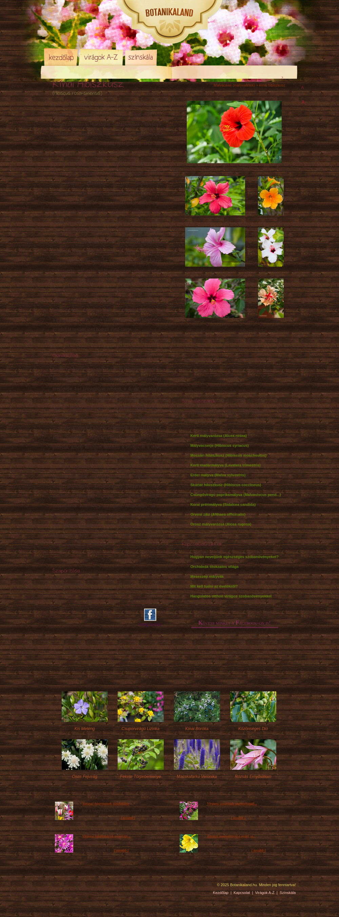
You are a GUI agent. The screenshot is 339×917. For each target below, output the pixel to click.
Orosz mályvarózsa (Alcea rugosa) (221, 524)
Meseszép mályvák (207, 576)
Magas (15, 142)
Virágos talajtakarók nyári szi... (106, 836)
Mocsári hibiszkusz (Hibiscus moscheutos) (228, 455)
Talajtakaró (18, 199)
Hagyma (23, 102)
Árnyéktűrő (18, 208)
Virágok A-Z (101, 56)
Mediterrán (18, 183)
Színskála (141, 56)
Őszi (13, 167)
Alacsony (17, 126)
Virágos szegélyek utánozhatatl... (232, 803)
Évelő (14, 94)
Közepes (17, 134)
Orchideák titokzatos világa (215, 567)
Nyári (13, 159)
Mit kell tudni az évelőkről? (214, 586)
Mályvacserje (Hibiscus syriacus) (220, 445)
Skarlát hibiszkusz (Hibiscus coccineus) (226, 485)
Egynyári (17, 85)
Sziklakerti (18, 118)
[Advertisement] (92, 618)
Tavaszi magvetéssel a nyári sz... (231, 836)
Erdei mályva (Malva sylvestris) (218, 475)
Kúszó (14, 175)
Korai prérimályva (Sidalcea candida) (223, 504)
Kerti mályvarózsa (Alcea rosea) (219, 436)
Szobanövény (21, 216)
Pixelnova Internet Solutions (60, 887)
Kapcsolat (242, 893)
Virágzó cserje (22, 191)
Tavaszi (15, 151)
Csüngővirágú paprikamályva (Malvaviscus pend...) (236, 495)
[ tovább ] (128, 818)
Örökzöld (17, 110)
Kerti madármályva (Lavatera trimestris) (226, 465)
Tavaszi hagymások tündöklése (105, 803)
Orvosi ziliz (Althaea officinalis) (218, 514)
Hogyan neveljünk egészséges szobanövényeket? (235, 557)
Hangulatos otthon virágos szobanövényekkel (231, 596)
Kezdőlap (61, 56)
